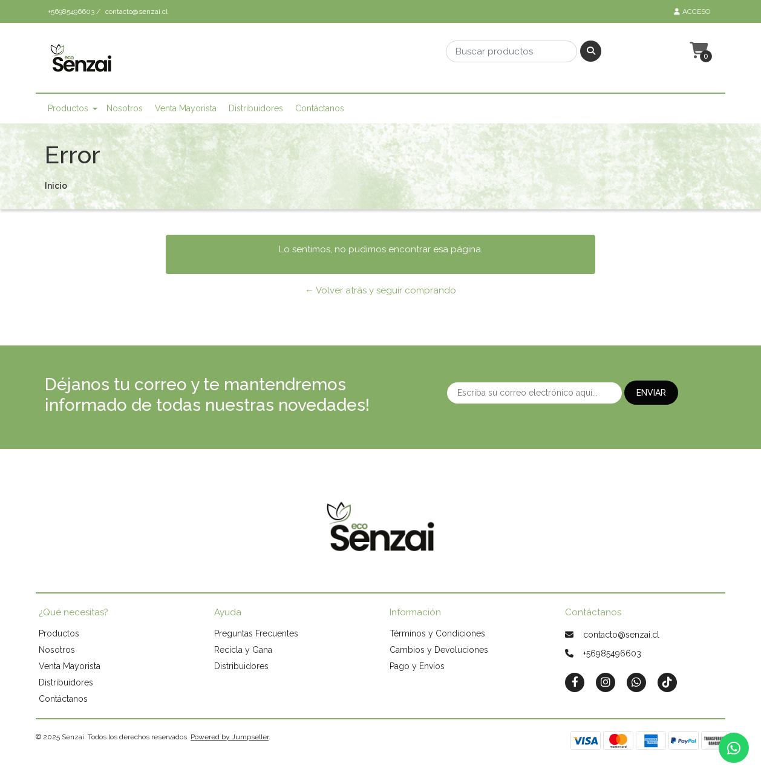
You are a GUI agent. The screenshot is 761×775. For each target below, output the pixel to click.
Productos (68, 108)
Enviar (651, 392)
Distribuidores (256, 108)
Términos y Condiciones (437, 633)
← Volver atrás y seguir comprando (380, 290)
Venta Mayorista (186, 108)
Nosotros (124, 108)
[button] (697, 50)
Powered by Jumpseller (230, 737)
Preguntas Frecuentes (256, 633)
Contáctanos (319, 108)
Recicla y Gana (243, 650)
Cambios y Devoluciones (439, 650)
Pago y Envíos (417, 666)
